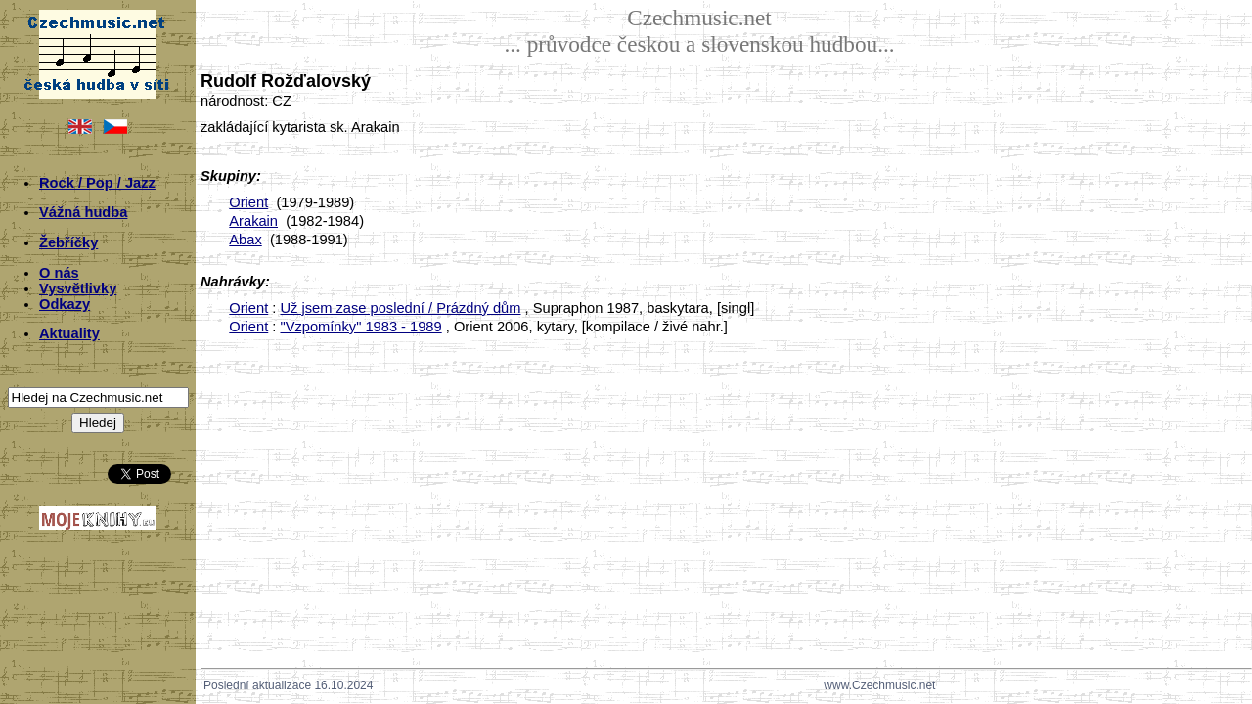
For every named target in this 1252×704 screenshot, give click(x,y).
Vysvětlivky (77, 288)
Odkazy (64, 304)
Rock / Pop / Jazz (97, 183)
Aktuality (69, 333)
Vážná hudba (83, 212)
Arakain (253, 221)
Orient (248, 202)
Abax (245, 239)
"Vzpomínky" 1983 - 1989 (360, 326)
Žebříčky (68, 242)
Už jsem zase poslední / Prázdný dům (400, 308)
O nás (59, 273)
